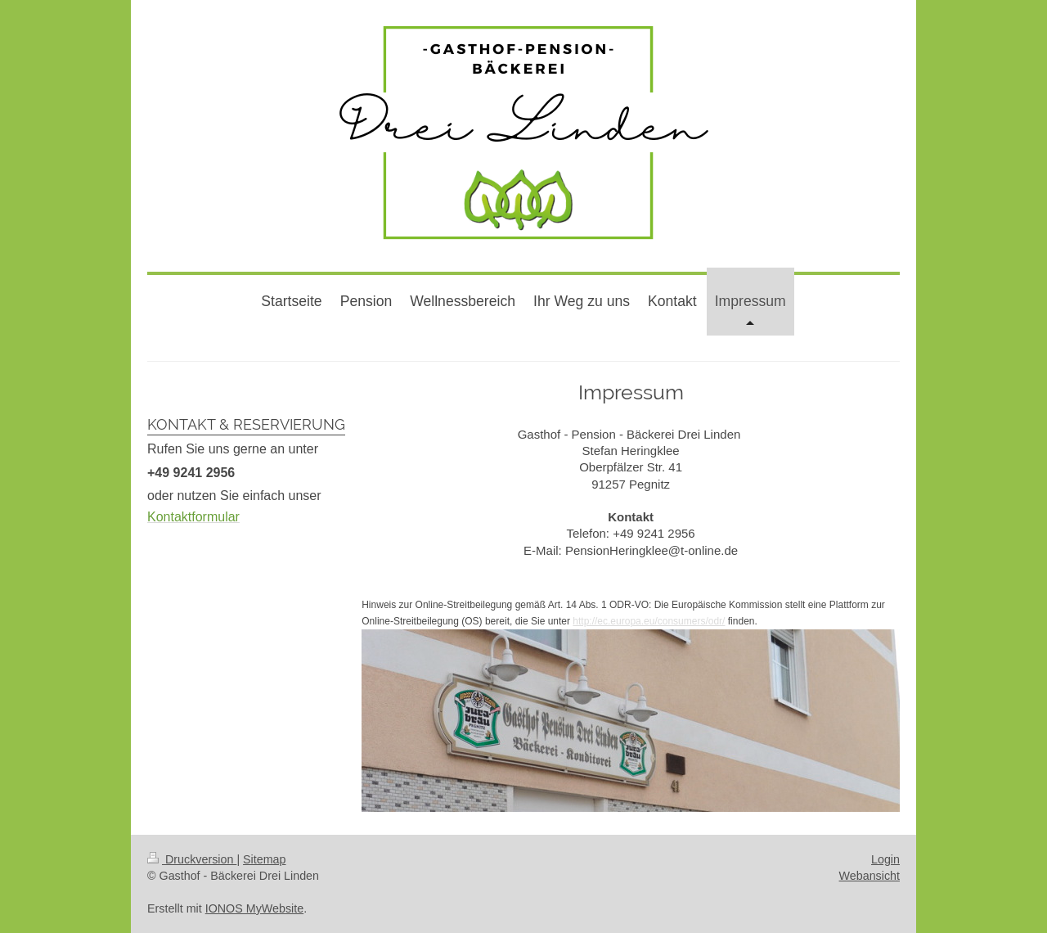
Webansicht (869, 875)
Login (885, 859)
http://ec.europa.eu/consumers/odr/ (649, 621)
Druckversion (191, 859)
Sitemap (264, 859)
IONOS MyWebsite (254, 908)
